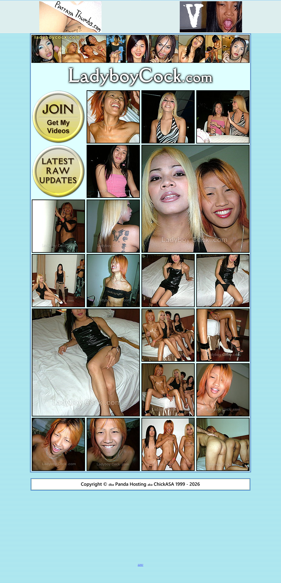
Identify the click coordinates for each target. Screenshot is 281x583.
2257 (140, 564)
